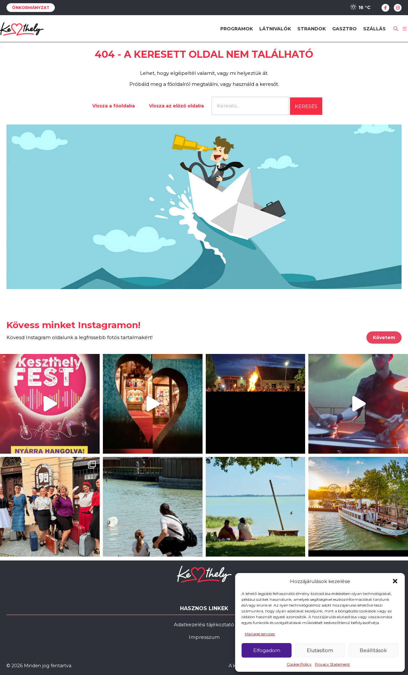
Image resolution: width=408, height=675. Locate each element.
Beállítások (373, 650)
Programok (236, 29)
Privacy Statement (332, 664)
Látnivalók (275, 29)
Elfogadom (266, 650)
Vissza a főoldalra (113, 106)
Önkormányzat (30, 7)
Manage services (260, 633)
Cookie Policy (299, 664)
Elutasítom (320, 650)
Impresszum (204, 637)
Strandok (311, 29)
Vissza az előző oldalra (176, 106)
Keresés (306, 106)
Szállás (374, 29)
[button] (395, 581)
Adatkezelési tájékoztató (204, 624)
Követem (384, 337)
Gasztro (344, 29)
